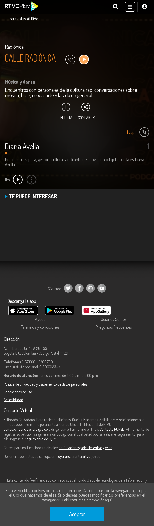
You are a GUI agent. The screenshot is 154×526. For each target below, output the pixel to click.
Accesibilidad (13, 399)
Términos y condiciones (40, 327)
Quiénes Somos (114, 319)
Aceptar (77, 513)
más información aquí (95, 499)
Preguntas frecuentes (114, 327)
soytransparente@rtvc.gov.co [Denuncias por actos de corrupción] (78, 456)
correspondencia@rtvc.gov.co (26, 429)
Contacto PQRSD (112, 429)
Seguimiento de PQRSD (42, 439)
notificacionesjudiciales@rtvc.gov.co (85, 447)
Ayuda (40, 319)
